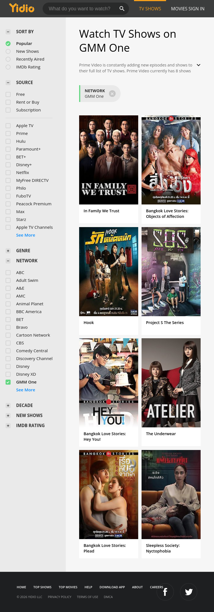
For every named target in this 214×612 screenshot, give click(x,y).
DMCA (108, 597)
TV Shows (150, 9)
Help (89, 587)
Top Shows (42, 587)
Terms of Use (87, 597)
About (137, 587)
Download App (112, 587)
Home (21, 587)
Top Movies (68, 587)
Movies (179, 9)
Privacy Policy (59, 597)
